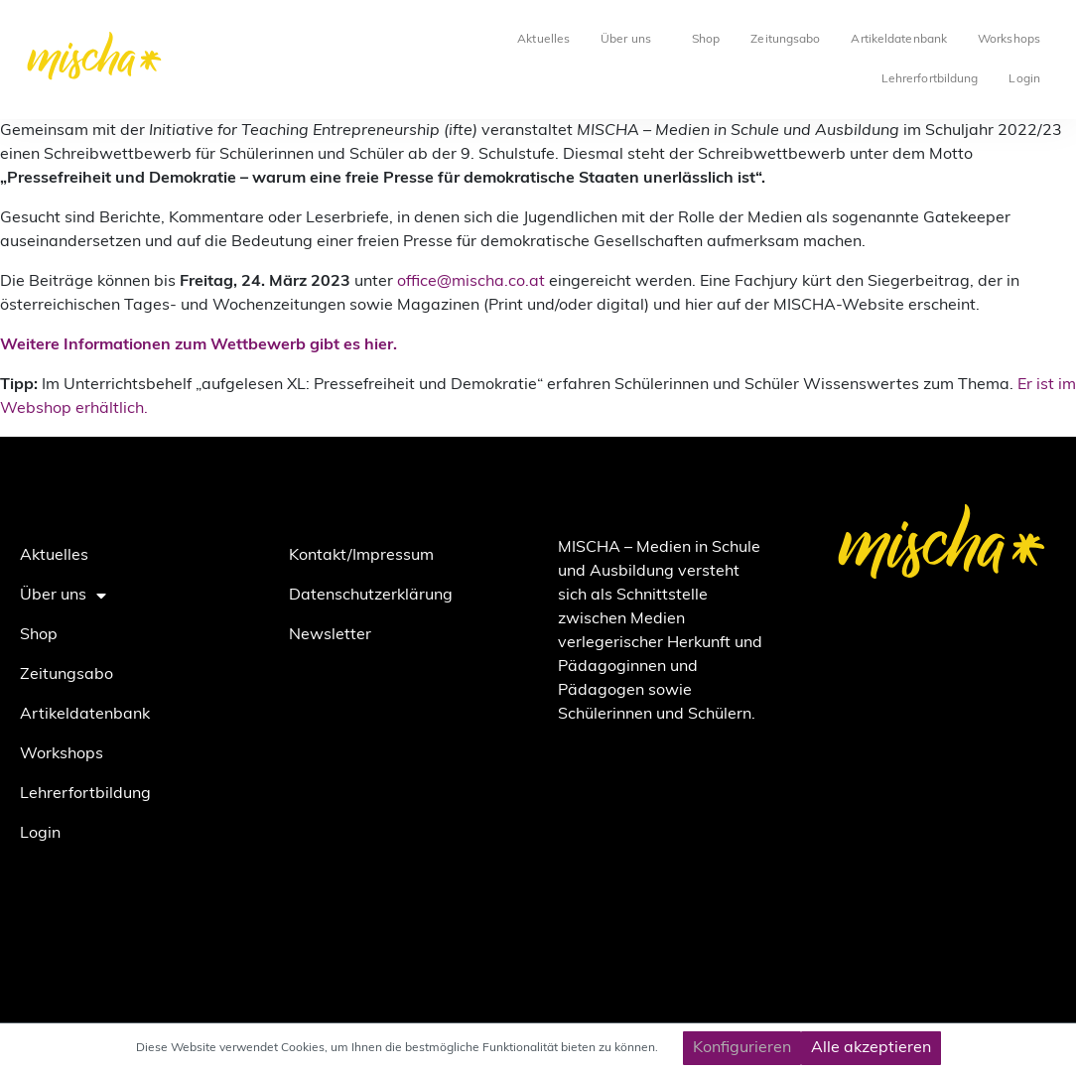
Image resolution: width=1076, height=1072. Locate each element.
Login (1024, 79)
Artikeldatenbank (899, 40)
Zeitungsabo (785, 40)
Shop (706, 40)
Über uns (631, 40)
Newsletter (330, 635)
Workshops (1009, 40)
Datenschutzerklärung (371, 595)
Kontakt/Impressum (361, 556)
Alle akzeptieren (871, 1048)
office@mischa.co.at (471, 282)
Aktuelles (543, 40)
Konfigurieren (742, 1048)
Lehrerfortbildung (930, 79)
